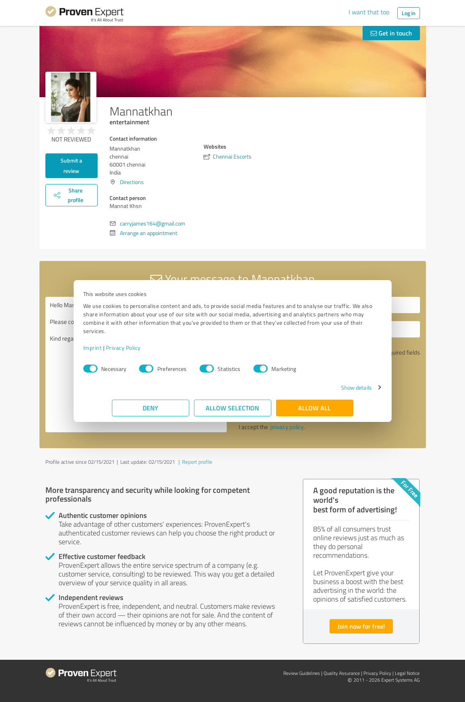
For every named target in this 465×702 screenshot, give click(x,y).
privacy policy (287, 427)
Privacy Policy (152, 347)
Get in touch (391, 32)
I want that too (369, 12)
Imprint (121, 347)
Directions (132, 182)
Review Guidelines (301, 673)
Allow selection (232, 407)
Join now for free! (361, 626)
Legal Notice (407, 673)
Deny (150, 407)
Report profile (197, 461)
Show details (327, 387)
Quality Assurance (342, 673)
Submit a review (71, 166)
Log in (409, 13)
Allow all (314, 407)
